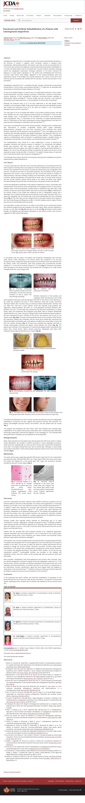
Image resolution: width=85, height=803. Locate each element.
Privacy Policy (68, 15)
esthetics (67, 45)
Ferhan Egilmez (42, 38)
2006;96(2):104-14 (37, 733)
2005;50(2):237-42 (30, 690)
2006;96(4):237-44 (43, 729)
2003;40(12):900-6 (20, 696)
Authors (38, 15)
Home (5, 15)
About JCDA (20, 15)
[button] (9, 20)
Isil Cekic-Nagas (9, 40)
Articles (12, 15)
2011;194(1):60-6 (28, 673)
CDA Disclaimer (63, 790)
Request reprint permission (12, 772)
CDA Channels (57, 15)
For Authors (30, 15)
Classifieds (47, 15)
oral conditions (75, 43)
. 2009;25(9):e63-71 (52, 758)
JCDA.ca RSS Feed (74, 790)
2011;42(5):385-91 (39, 749)
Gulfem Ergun (8, 38)
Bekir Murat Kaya (25, 38)
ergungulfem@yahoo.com (20, 650)
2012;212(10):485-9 (29, 723)
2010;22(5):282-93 (39, 713)
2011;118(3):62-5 (33, 678)
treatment (67, 43)
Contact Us (78, 15)
